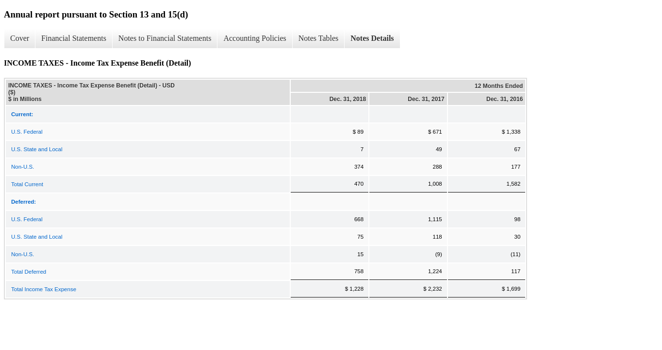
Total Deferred (28, 272)
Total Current (27, 184)
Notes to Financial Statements (165, 38)
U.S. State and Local (36, 149)
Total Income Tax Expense (43, 289)
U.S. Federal (27, 132)
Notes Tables (318, 38)
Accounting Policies (254, 38)
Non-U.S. (22, 167)
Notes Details (372, 38)
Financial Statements (73, 38)
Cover (19, 38)
